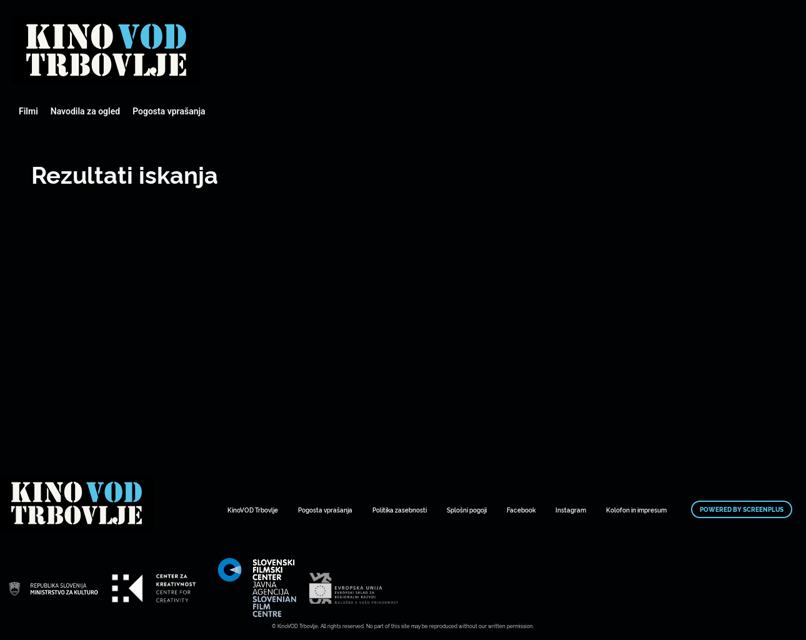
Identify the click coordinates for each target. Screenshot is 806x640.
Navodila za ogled (85, 111)
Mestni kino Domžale (106, 50)
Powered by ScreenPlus (742, 509)
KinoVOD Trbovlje (252, 510)
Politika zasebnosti (399, 510)
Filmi (28, 111)
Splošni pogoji (467, 510)
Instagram (570, 510)
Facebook (521, 510)
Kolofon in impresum (636, 510)
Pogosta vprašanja (168, 111)
